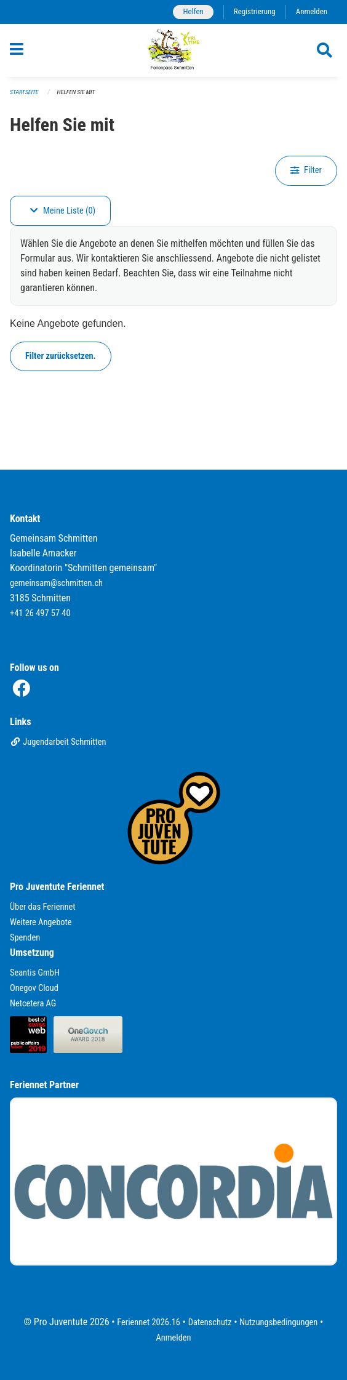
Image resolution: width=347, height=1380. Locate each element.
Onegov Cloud (34, 988)
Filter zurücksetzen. (60, 356)
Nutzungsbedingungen (278, 1322)
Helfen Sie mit (76, 92)
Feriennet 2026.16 (148, 1322)
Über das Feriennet (42, 907)
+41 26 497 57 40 (40, 613)
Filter (306, 170)
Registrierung (255, 11)
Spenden (25, 938)
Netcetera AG (33, 1003)
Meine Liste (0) (62, 211)
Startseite (24, 92)
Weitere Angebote (41, 922)
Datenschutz (210, 1322)
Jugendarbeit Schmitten (58, 742)
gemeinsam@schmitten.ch (56, 583)
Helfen (193, 11)
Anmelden (311, 11)
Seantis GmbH (35, 973)
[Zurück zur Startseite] (173, 50)
